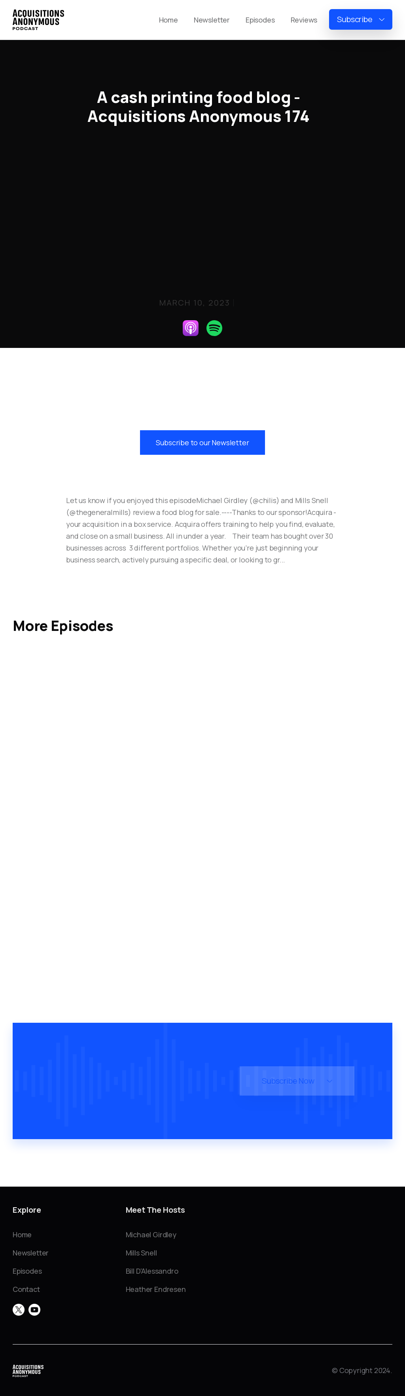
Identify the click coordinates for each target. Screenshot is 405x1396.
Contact (26, 1289)
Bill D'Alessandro (152, 1271)
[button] (360, 19)
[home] (38, 19)
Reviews (304, 20)
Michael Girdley (151, 1234)
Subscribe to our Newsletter (202, 442)
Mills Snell (141, 1252)
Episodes (260, 20)
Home (168, 20)
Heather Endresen (156, 1289)
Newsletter (212, 20)
